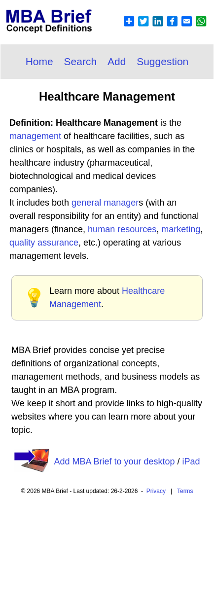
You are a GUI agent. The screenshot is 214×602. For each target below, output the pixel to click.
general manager (105, 203)
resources (136, 229)
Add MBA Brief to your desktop (114, 461)
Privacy (156, 491)
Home (39, 61)
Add (116, 61)
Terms (185, 491)
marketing (180, 229)
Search (80, 61)
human (102, 229)
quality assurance (43, 243)
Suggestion (162, 61)
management (35, 136)
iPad (191, 461)
